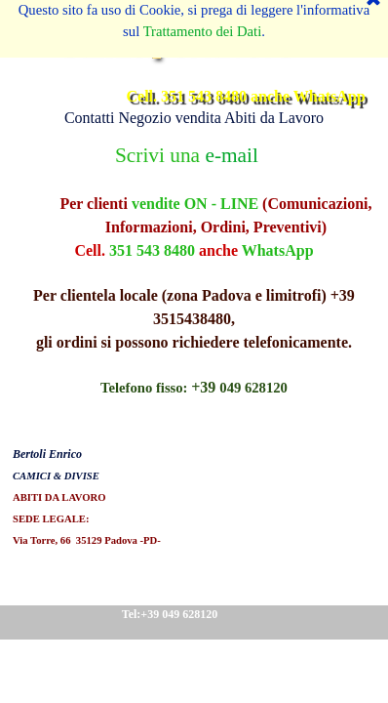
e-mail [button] (231, 155)
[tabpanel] (194, 345)
